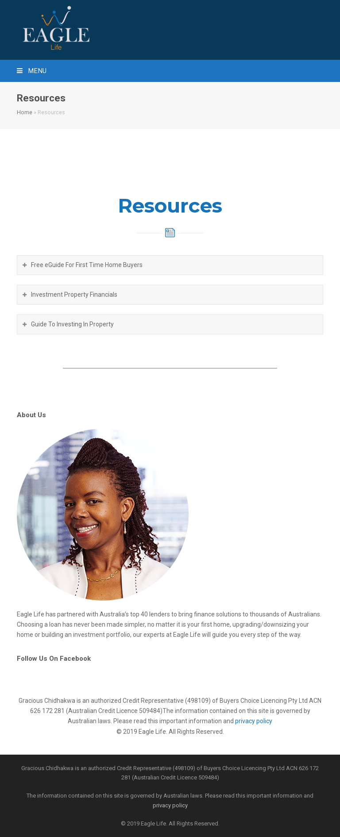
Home (24, 112)
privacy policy (253, 721)
